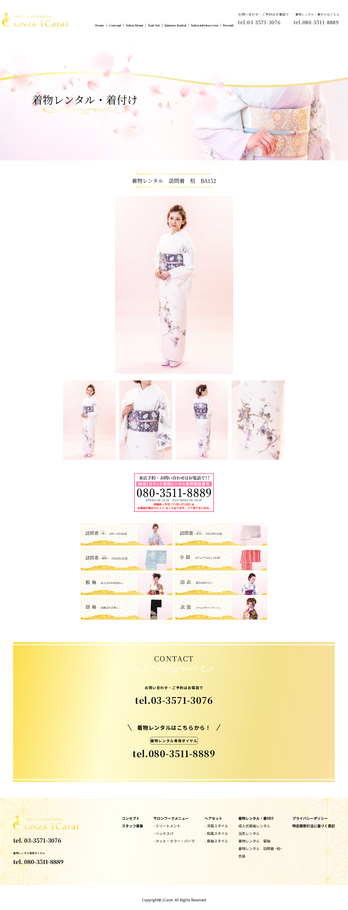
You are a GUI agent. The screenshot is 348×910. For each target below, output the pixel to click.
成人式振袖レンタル (254, 825)
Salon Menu (134, 25)
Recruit (228, 25)
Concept (115, 25)
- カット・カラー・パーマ (174, 841)
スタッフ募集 (132, 825)
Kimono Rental (175, 25)
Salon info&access (204, 25)
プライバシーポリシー (310, 818)
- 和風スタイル (216, 833)
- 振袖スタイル (216, 841)
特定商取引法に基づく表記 (313, 825)
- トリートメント (166, 825)
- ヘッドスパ (163, 833)
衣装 (241, 856)
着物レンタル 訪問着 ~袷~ (260, 848)
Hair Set (154, 25)
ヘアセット (213, 818)
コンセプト (131, 818)
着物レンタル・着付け (256, 818)
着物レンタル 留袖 (254, 841)
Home (99, 25)
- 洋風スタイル (216, 825)
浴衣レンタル (249, 833)
